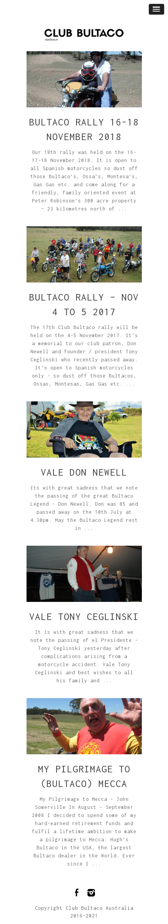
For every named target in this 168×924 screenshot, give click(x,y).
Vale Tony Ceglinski (84, 616)
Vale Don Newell (84, 472)
